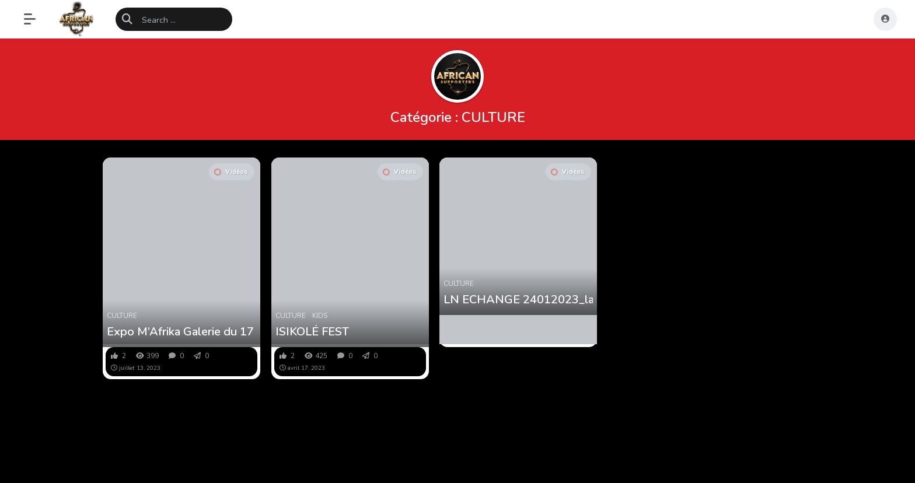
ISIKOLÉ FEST (312, 332)
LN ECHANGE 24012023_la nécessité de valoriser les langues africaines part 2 (518, 300)
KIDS (319, 315)
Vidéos (230, 171)
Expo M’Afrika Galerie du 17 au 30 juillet (181, 332)
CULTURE (122, 315)
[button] (35, 19)
